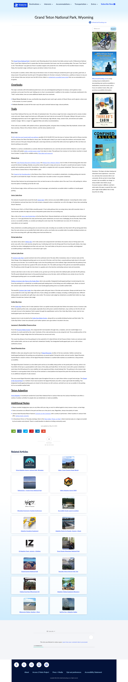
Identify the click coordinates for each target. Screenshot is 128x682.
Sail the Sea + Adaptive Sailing (68, 612)
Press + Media (58, 672)
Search (113, 29)
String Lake (28, 241)
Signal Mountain (46, 353)
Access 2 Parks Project (40, 672)
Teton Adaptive (15, 395)
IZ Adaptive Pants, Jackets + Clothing (29, 551)
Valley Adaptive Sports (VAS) (68, 490)
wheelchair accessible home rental (58, 77)
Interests (47, 4)
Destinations (34, 4)
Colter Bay (18, 306)
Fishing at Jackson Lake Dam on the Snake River (25, 281)
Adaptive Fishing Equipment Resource (68, 591)
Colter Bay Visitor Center (39, 318)
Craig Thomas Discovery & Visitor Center (28, 162)
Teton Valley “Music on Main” (52, 419)
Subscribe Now (108, 4)
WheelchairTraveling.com (99, 22)
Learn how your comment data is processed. (75, 642)
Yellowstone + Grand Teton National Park (30, 490)
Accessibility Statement (93, 672)
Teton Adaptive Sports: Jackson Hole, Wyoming (29, 470)
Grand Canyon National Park (29, 571)
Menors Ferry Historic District (51, 162)
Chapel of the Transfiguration (22, 174)
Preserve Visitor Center (23, 329)
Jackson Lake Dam (18, 258)
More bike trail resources (45, 153)
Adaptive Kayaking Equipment (29, 531)
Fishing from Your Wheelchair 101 (30, 591)
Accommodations (63, 4)
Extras (93, 4)
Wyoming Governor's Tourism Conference (29, 510)
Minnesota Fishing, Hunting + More (29, 612)
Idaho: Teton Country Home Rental (68, 470)
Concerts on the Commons (43, 413)
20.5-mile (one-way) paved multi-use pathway (25, 137)
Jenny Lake (41, 200)
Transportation (80, 4)
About (26, 672)
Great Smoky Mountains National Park (68, 551)
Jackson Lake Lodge (25, 290)
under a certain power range (32, 151)
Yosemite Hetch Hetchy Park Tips (68, 571)
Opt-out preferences (73, 672)
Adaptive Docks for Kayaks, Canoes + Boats (68, 531)
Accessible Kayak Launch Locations (68, 510)
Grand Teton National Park (21, 61)
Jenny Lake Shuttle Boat (28, 216)
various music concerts (22, 416)
